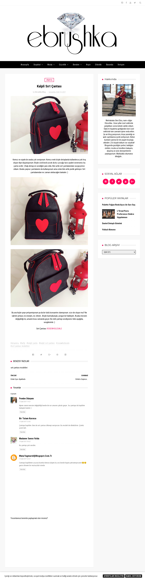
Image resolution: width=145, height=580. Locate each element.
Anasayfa (25, 64)
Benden (76, 64)
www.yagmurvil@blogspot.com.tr (35, 456)
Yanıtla (22, 412)
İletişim (121, 64)
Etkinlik (98, 64)
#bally (22, 343)
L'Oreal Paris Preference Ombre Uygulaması (125, 214)
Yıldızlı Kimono (109, 229)
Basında (109, 64)
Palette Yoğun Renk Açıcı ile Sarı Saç (118, 204)
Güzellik (62, 64)
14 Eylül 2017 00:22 (24, 441)
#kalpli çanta (32, 343)
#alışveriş (15, 343)
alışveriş (49, 80)
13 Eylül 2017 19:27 (24, 402)
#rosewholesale (62, 343)
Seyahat (37, 64)
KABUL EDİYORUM (133, 576)
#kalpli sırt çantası (47, 343)
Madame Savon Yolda (29, 438)
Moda (49, 64)
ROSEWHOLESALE (54, 328)
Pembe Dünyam (26, 398)
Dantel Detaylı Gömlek (112, 223)
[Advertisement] (49, 541)
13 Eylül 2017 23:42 (24, 421)
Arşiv (88, 64)
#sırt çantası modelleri (20, 346)
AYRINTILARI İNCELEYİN (114, 576)
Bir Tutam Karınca (27, 418)
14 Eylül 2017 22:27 (24, 459)
